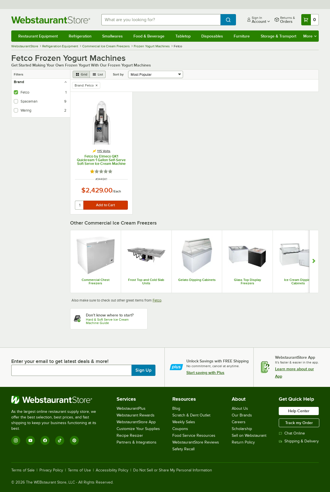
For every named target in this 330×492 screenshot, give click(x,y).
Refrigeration (80, 36)
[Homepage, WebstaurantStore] (51, 19)
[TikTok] (59, 440)
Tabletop (183, 36)
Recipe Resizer (130, 435)
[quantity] (79, 205)
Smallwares (112, 36)
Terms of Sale (23, 470)
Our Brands (242, 415)
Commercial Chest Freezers (96, 281)
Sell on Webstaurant (249, 435)
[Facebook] (45, 440)
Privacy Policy (51, 470)
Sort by (118, 74)
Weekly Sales (183, 422)
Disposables (212, 36)
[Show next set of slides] (313, 261)
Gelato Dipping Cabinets (197, 280)
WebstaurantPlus (131, 408)
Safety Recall (183, 449)
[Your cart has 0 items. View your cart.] (310, 19)
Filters (18, 74)
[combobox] (160, 19)
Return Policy (243, 442)
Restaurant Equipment (38, 36)
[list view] (98, 74)
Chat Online (292, 433)
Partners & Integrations (137, 442)
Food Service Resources (193, 435)
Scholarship (242, 429)
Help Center (298, 411)
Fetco (157, 300)
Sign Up (143, 370)
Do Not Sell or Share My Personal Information (172, 470)
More (309, 36)
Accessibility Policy (112, 470)
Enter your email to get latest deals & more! (59, 361)
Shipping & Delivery (299, 441)
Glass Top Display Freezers (247, 281)
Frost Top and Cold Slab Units (146, 281)
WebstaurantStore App (136, 422)
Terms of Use (79, 470)
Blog (176, 408)
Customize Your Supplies (138, 429)
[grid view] (81, 74)
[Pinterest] (74, 440)
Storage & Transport (278, 36)
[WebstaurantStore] (57, 399)
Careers (239, 422)
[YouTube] (30, 440)
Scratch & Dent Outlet (191, 415)
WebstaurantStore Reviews (195, 442)
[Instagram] (15, 440)
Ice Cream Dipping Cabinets (298, 281)
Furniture (242, 36)
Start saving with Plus (205, 372)
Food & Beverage (148, 36)
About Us (240, 408)
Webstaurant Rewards (136, 415)
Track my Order (299, 422)
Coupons (180, 429)
